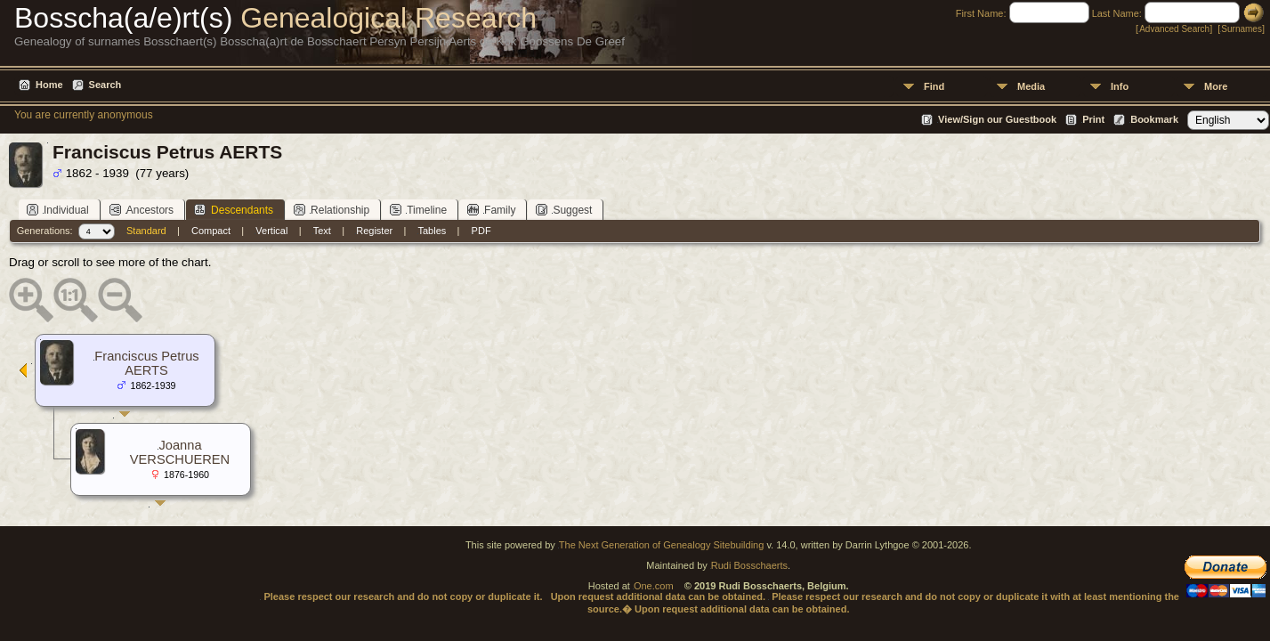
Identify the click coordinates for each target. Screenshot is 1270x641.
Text (322, 230)
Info (1119, 86)
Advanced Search (1174, 29)
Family (491, 209)
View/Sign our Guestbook (997, 119)
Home (49, 84)
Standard (146, 230)
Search (105, 84)
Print (1093, 119)
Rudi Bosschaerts (749, 565)
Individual (58, 209)
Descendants (233, 209)
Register (374, 230)
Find (934, 86)
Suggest (564, 209)
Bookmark (1154, 119)
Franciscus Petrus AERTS (146, 363)
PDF (481, 230)
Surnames (1241, 29)
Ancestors (141, 209)
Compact (211, 230)
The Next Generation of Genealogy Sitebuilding (661, 545)
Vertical (271, 230)
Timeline (418, 209)
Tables (432, 230)
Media (1031, 86)
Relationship (331, 209)
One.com (654, 585)
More (1215, 86)
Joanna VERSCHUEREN (180, 452)
